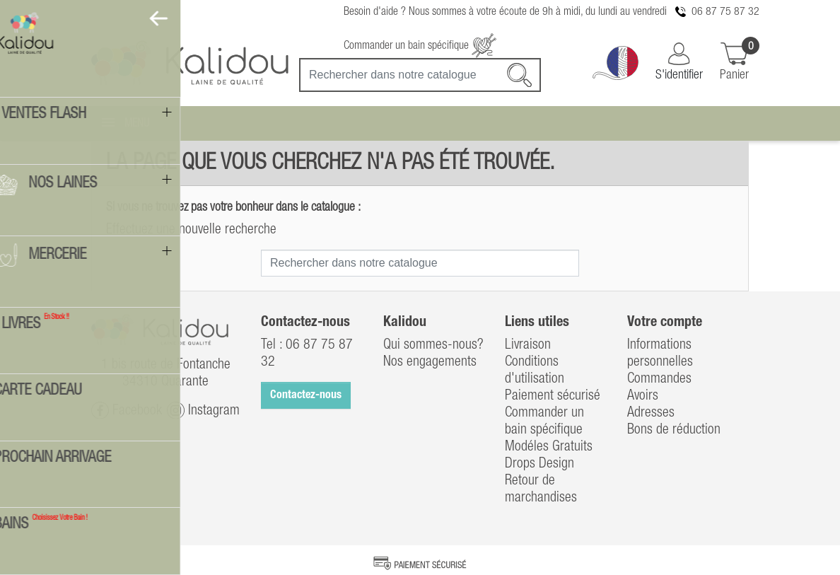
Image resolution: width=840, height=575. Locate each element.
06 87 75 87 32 (725, 12)
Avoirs (642, 396)
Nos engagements (430, 362)
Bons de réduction (674, 430)
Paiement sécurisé (552, 396)
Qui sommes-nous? (433, 345)
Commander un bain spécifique (420, 46)
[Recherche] (420, 75)
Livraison (528, 345)
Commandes (659, 379)
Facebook (126, 410)
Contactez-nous (306, 395)
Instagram (203, 410)
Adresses (651, 413)
